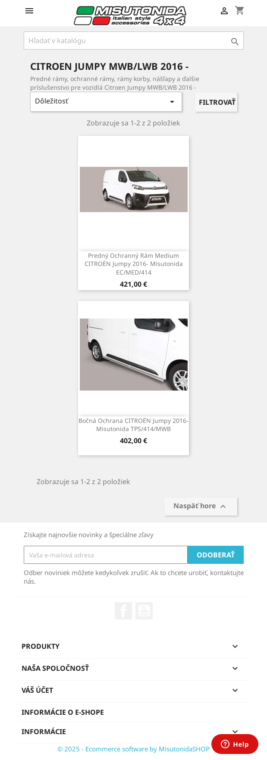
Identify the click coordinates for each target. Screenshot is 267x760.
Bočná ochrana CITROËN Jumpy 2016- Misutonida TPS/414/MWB (133, 424)
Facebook (123, 610)
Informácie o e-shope (63, 712)
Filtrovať (217, 102)
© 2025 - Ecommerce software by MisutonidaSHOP (133, 748)
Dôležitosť (106, 101)
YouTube (144, 610)
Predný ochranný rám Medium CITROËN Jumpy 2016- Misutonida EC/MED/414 (134, 264)
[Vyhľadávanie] (134, 40)
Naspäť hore (200, 506)
